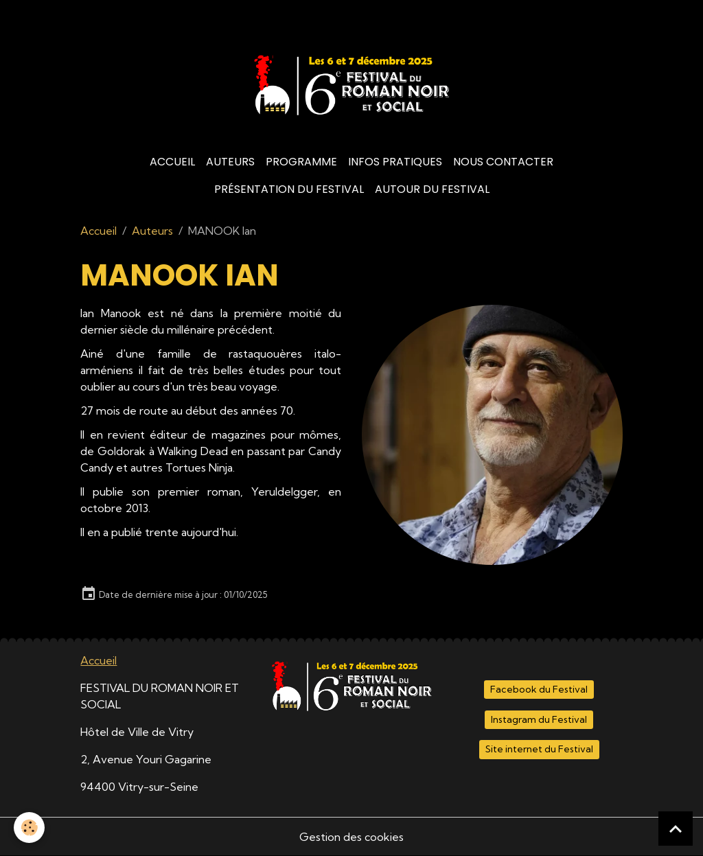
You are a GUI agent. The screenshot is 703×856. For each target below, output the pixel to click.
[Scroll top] (675, 828)
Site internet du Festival (539, 749)
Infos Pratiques (395, 162)
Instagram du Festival (539, 719)
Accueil (172, 162)
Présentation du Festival (289, 189)
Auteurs (230, 162)
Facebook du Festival (539, 689)
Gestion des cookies (351, 837)
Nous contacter (503, 162)
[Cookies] (29, 827)
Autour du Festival (432, 189)
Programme (301, 162)
